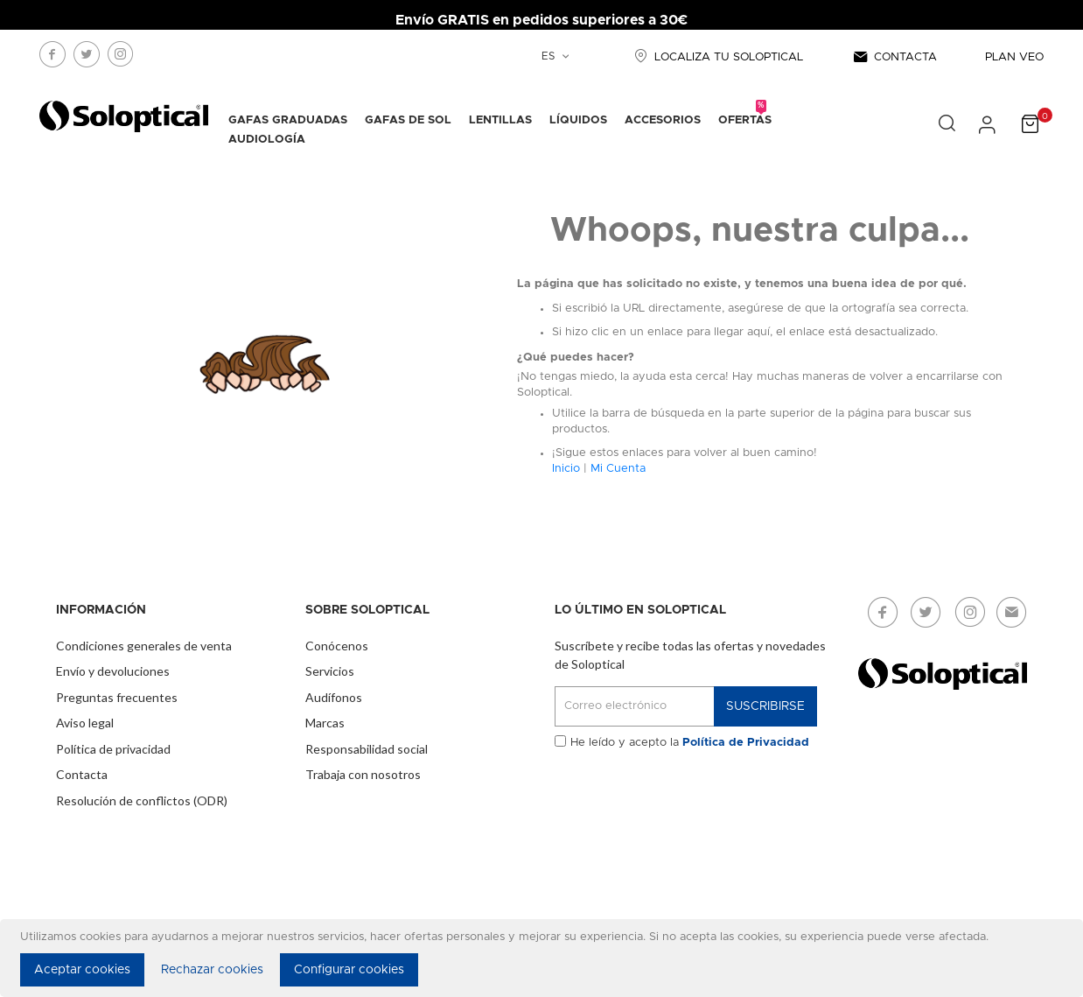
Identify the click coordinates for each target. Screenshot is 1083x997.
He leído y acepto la (689, 742)
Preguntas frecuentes (117, 697)
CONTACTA (894, 57)
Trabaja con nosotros (363, 774)
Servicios (329, 670)
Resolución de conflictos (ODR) (141, 800)
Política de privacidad (113, 748)
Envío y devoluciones (113, 670)
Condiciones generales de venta (144, 645)
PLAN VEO (1014, 57)
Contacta (82, 774)
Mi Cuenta (618, 468)
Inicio (566, 468)
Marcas (325, 722)
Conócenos (336, 645)
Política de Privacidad (745, 742)
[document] (544, 958)
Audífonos (333, 697)
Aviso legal (85, 722)
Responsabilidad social (366, 748)
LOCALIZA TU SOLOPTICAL (716, 57)
